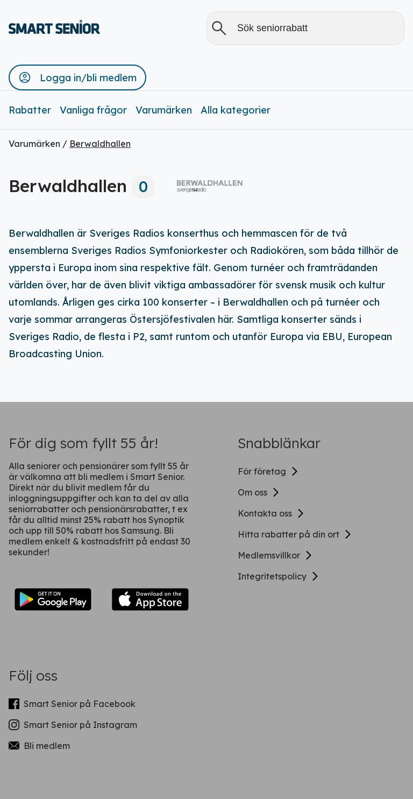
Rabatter (30, 110)
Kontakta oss (271, 513)
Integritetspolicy (278, 576)
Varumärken (164, 110)
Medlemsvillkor (275, 555)
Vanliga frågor (93, 110)
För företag (268, 471)
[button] (77, 77)
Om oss (259, 492)
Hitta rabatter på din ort (295, 534)
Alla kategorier (235, 110)
